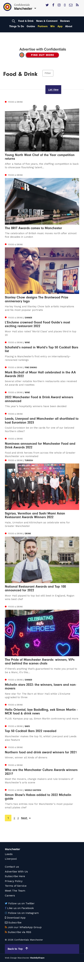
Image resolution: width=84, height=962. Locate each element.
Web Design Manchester (17, 958)
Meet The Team (15, 890)
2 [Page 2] (14, 818)
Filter (48, 73)
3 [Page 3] (18, 818)
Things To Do (16, 26)
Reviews (65, 20)
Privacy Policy (13, 881)
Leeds (9, 854)
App (60, 26)
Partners (43, 26)
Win (52, 26)
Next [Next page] (26, 818)
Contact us (12, 866)
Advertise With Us (16, 871)
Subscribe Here (15, 876)
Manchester (12, 849)
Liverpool (11, 858)
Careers (10, 895)
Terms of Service (15, 885)
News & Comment (47, 20)
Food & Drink (26, 20)
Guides (31, 26)
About (68, 26)
